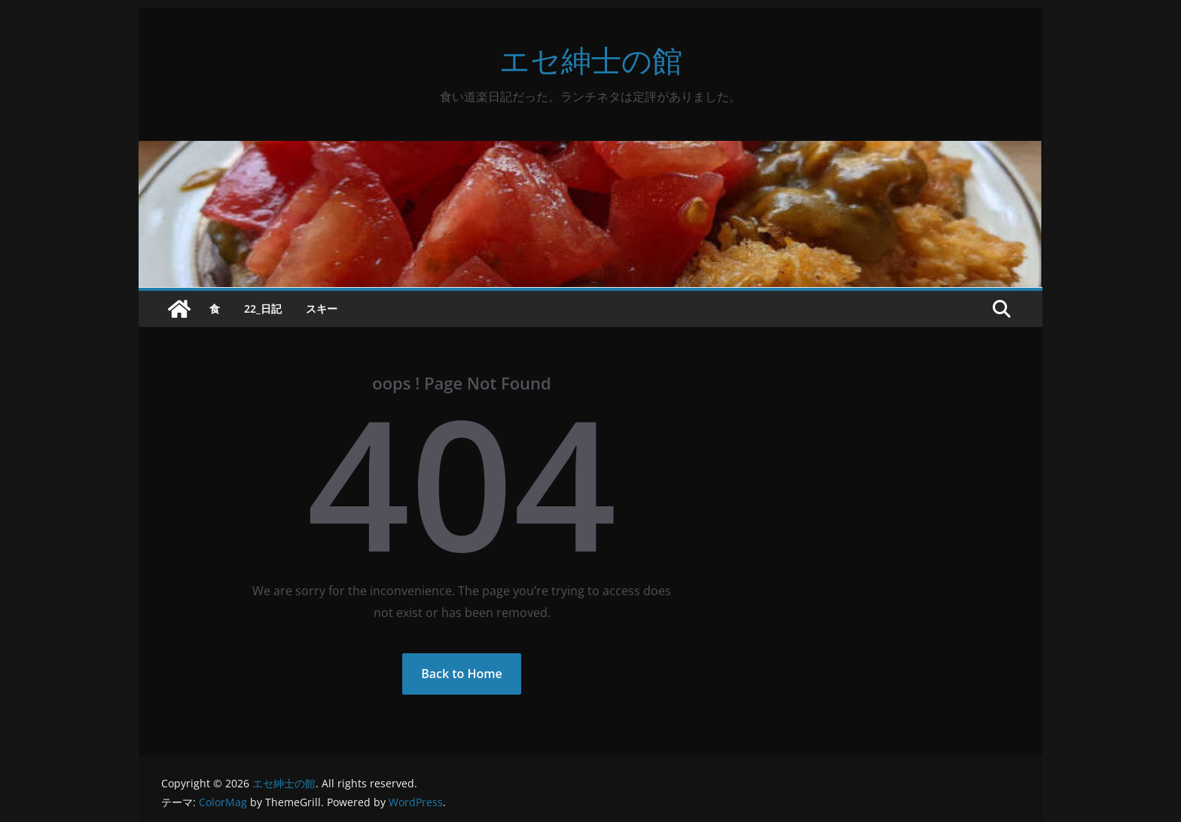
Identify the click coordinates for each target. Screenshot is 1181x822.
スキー (321, 308)
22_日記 (263, 308)
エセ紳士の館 (590, 60)
